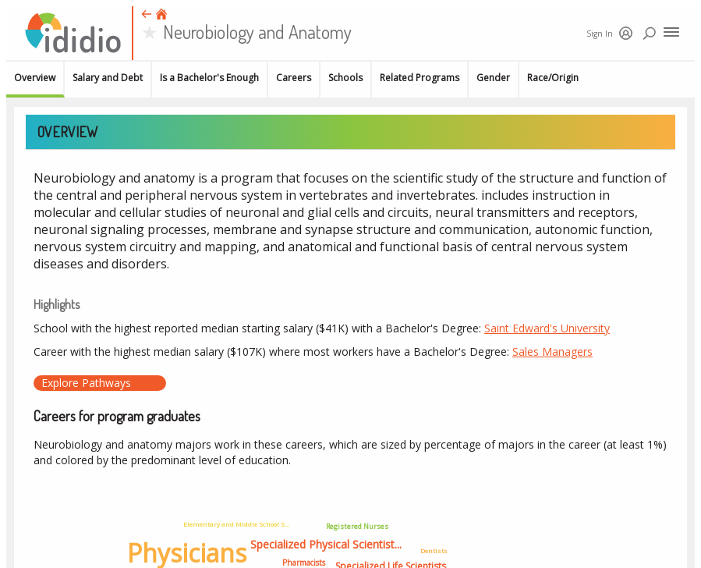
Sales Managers (552, 351)
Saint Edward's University (547, 328)
